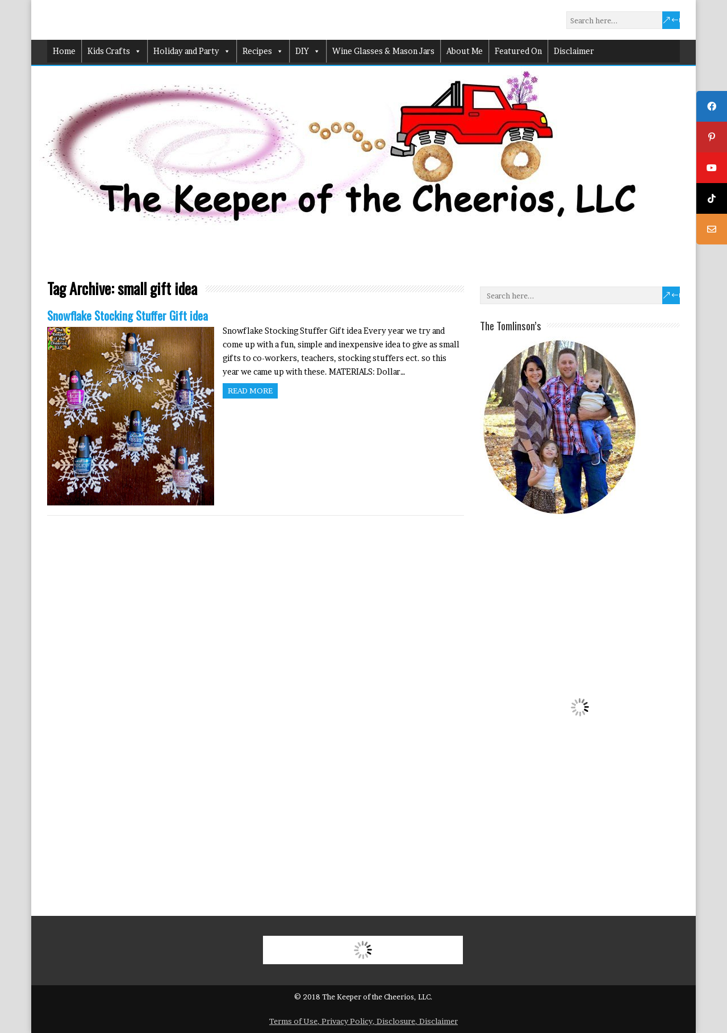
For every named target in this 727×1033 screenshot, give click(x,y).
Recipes (263, 51)
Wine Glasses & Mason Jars (383, 51)
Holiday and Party (192, 51)
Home (64, 51)
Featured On (518, 51)
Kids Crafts (114, 51)
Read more (250, 390)
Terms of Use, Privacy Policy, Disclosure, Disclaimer (363, 1021)
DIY (307, 51)
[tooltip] (711, 106)
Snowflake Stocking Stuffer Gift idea (127, 315)
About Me (464, 51)
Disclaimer (574, 51)
